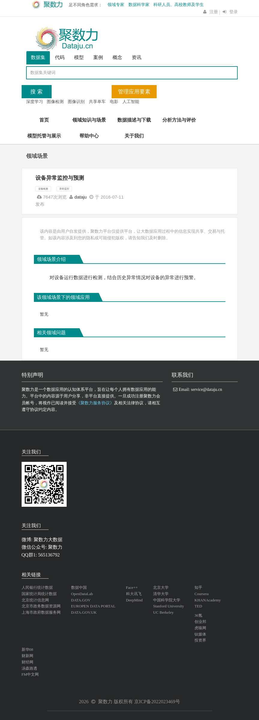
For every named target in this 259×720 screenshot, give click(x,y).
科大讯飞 (134, 594)
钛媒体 (200, 634)
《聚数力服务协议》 (95, 403)
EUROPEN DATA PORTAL (93, 606)
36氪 (198, 615)
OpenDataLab (82, 594)
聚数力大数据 (48, 539)
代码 (60, 57)
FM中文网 (30, 674)
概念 (117, 57)
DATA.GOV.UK (84, 612)
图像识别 (76, 101)
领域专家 (115, 4)
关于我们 (134, 135)
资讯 (136, 57)
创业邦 (200, 621)
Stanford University (168, 606)
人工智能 (130, 101)
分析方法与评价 (179, 119)
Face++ (132, 587)
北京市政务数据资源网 (41, 606)
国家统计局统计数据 (39, 594)
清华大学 (161, 594)
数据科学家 (138, 4)
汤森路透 (29, 668)
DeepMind (134, 600)
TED (198, 606)
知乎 (198, 587)
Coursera (201, 594)
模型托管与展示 (44, 135)
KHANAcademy (207, 600)
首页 (44, 119)
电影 (114, 101)
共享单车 (97, 101)
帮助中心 (89, 135)
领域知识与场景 (89, 119)
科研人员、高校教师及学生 (178, 4)
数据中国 (79, 587)
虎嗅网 (200, 628)
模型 (79, 57)
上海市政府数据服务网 (41, 612)
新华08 (27, 649)
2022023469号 (165, 701)
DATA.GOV (81, 600)
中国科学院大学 (166, 600)
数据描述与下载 (134, 119)
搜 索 (36, 92)
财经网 (27, 662)
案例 (98, 57)
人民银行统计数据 (37, 587)
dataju (80, 196)
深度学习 (34, 101)
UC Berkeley (163, 612)
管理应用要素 (134, 92)
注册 (213, 12)
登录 (233, 12)
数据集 (38, 57)
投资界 (200, 640)
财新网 (27, 656)
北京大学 (161, 587)
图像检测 (55, 101)
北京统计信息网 (35, 600)
